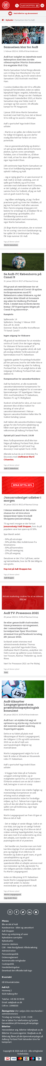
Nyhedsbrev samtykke (12, 937)
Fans (6, 672)
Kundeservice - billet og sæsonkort (18, 927)
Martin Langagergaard (12, 894)
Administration (9, 950)
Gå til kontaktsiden (10, 982)
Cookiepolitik (8, 963)
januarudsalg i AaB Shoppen (17, 526)
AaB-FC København (11, 468)
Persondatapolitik (10, 954)
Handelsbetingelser (11, 967)
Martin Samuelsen (11, 245)
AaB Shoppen (9, 578)
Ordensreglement (10, 957)
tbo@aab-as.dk (34, 1033)
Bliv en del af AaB (10, 924)
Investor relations (10, 944)
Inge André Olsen (10, 898)
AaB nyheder (9, 921)
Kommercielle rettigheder (14, 960)
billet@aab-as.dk (35, 1029)
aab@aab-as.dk (15, 1002)
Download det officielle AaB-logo (17, 970)
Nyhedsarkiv (7, 940)
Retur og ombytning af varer (15, 934)
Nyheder (9, 20)
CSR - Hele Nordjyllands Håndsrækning (19, 947)
